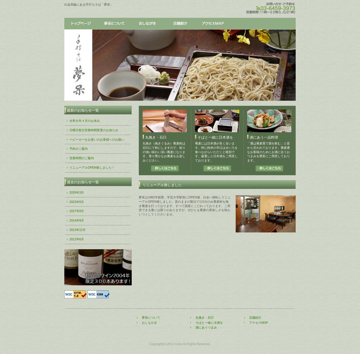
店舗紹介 (180, 23)
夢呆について (113, 23)
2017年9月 (76, 211)
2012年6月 (76, 239)
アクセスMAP (258, 322)
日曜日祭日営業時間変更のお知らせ (93, 130)
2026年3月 (76, 192)
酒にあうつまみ (206, 327)
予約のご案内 (78, 149)
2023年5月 (76, 202)
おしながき (146, 23)
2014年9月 (76, 220)
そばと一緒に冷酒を (209, 322)
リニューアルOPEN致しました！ (92, 167)
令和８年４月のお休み (84, 121)
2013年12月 (77, 230)
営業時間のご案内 (81, 158)
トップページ (80, 23)
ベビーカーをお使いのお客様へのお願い (96, 139)
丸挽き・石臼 (205, 317)
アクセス (213, 23)
